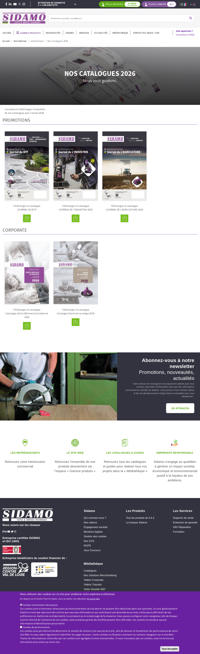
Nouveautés (53, 32)
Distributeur (20, 41)
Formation (178, 531)
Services (84, 32)
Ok (190, 18)
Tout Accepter (170, 649)
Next (75, 4)
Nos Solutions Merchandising (100, 575)
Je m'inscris (180, 408)
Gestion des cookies (95, 536)
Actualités (101, 32)
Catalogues (90, 570)
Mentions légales (93, 531)
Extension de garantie (185, 522)
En (193, 4)
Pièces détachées (122, 4)
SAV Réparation (182, 527)
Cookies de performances (36, 627)
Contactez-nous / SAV (146, 32)
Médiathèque (120, 32)
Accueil (7, 32)
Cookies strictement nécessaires (40, 605)
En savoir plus (93, 599)
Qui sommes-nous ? (95, 518)
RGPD (87, 545)
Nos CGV (89, 541)
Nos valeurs (90, 522)
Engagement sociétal (95, 527)
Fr (183, 4)
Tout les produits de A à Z (140, 518)
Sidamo (70, 32)
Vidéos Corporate (93, 580)
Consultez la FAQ (185, 32)
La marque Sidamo (136, 522)
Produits (162, 4)
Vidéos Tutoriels (93, 584)
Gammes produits (30, 32)
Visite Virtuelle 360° (95, 589)
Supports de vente (183, 518)
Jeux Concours (92, 550)
